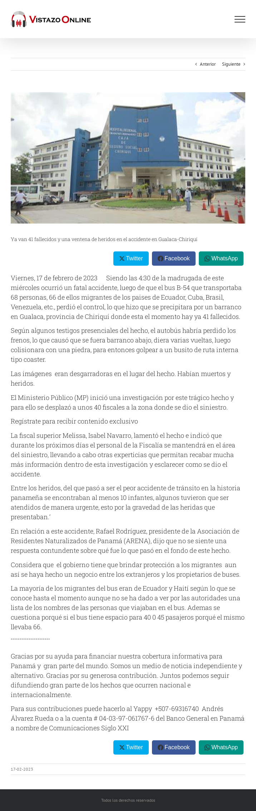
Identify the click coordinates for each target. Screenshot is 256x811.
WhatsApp (224, 258)
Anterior (208, 64)
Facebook (176, 258)
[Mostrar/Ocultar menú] (239, 19)
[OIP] (128, 158)
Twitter (134, 258)
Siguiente (231, 64)
